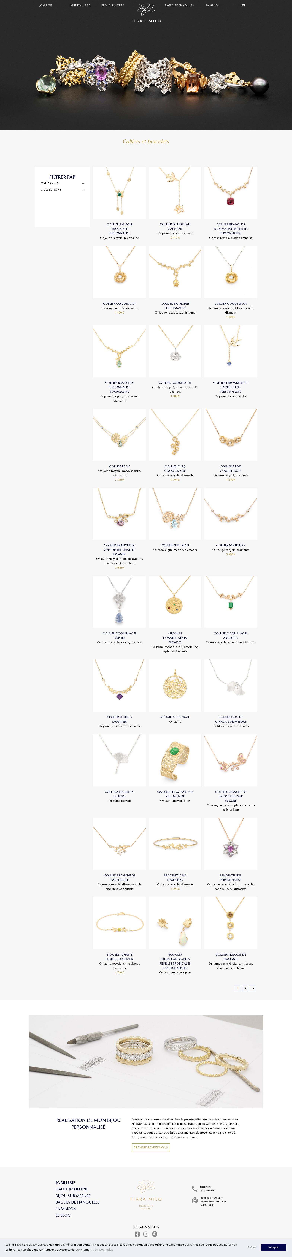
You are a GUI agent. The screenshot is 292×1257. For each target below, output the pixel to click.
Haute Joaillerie (79, 5)
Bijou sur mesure (112, 5)
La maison (213, 5)
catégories (62, 183)
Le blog (63, 1216)
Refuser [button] (252, 1247)
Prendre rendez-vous (151, 1147)
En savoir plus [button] (103, 1249)
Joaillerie (45, 5)
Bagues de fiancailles (179, 5)
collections (62, 190)
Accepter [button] (273, 1247)
